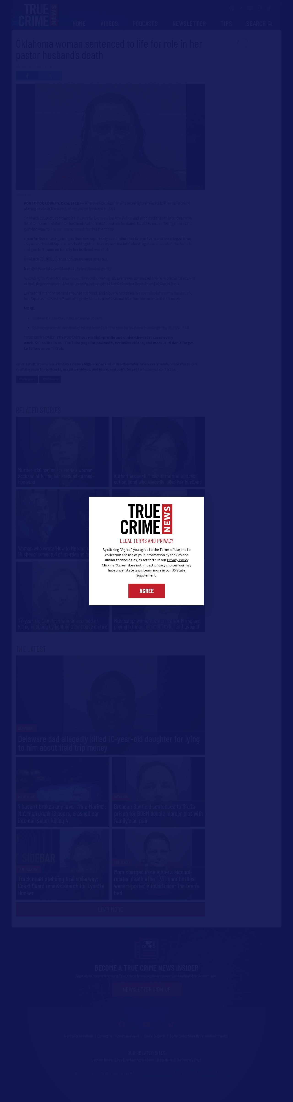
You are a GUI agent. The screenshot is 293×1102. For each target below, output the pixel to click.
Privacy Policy (177, 560)
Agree (146, 591)
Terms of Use (170, 549)
